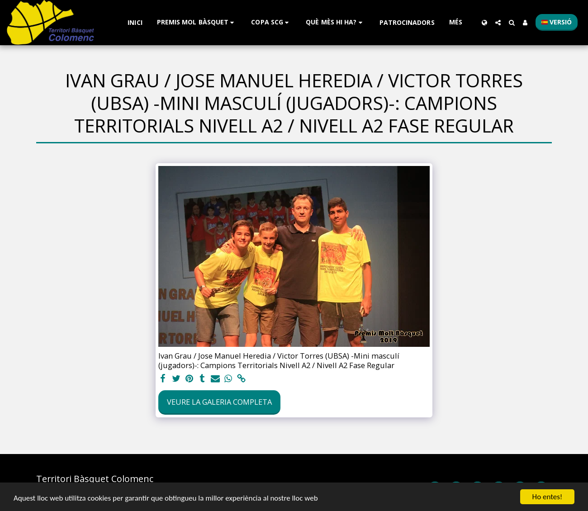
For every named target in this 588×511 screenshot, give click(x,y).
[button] (197, 22)
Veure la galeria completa (219, 402)
